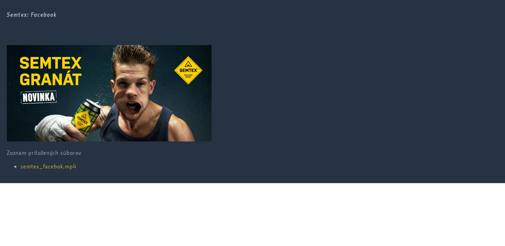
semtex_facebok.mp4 (48, 166)
